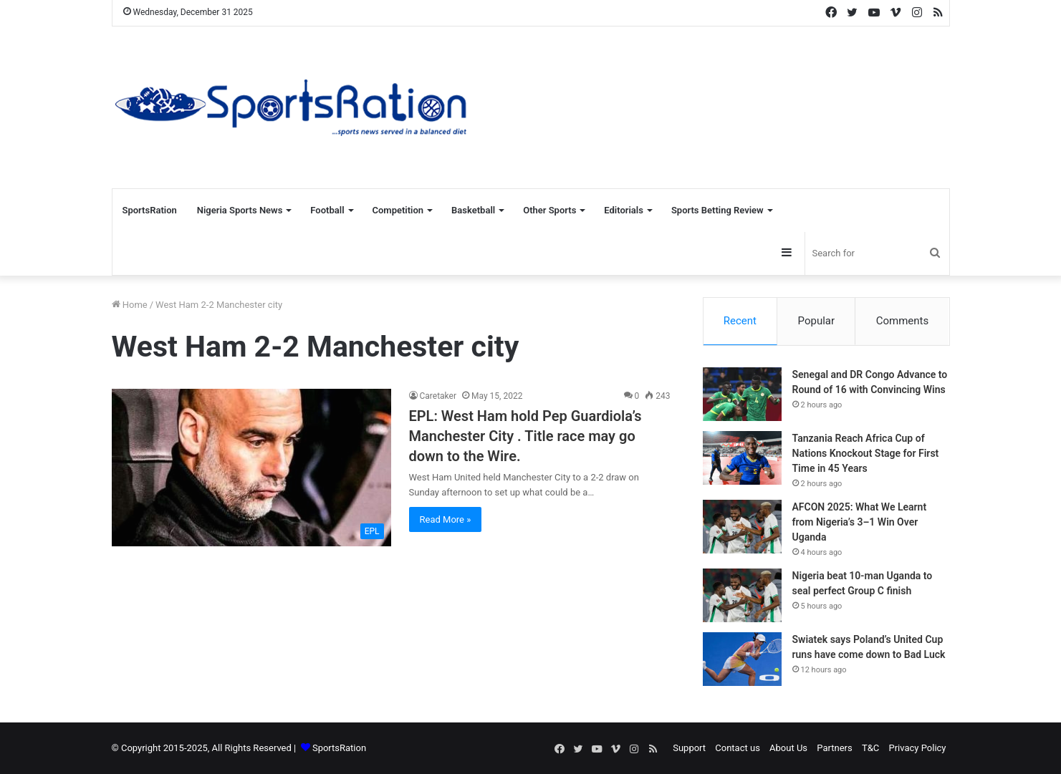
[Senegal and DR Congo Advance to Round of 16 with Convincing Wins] (742, 394)
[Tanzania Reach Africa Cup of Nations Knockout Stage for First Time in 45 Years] (742, 458)
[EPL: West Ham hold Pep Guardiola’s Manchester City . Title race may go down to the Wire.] (251, 467)
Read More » (445, 519)
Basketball (473, 210)
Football (327, 210)
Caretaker (438, 396)
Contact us (737, 747)
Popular (816, 320)
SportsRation (150, 210)
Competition (398, 210)
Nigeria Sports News (240, 210)
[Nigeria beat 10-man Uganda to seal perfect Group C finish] (742, 595)
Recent (740, 320)
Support (689, 747)
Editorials (623, 210)
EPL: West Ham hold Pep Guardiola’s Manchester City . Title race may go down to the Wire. (525, 436)
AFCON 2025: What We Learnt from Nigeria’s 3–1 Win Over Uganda (859, 522)
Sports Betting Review (717, 210)
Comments (902, 320)
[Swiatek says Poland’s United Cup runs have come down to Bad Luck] (742, 659)
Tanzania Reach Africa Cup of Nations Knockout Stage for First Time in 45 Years (865, 453)
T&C (870, 747)
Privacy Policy (917, 747)
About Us (788, 747)
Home (130, 304)
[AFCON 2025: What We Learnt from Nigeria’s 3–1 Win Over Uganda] (742, 526)
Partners (834, 747)
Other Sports (549, 210)
